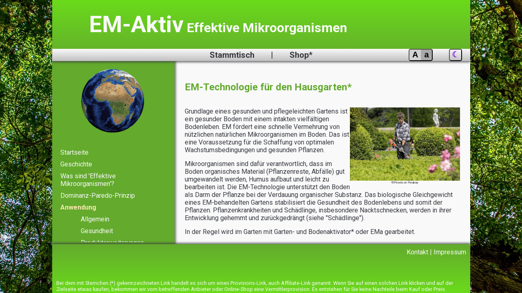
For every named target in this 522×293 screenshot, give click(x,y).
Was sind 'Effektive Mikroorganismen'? (87, 178)
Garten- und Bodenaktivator (316, 225)
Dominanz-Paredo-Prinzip (97, 193)
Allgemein (95, 216)
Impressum (450, 251)
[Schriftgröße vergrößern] (420, 55)
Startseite (74, 152)
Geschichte (76, 163)
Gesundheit (97, 227)
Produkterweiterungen (113, 239)
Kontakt (417, 251)
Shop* (302, 54)
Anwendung (79, 204)
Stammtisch (232, 54)
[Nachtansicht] (455, 55)
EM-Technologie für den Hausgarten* (270, 86)
